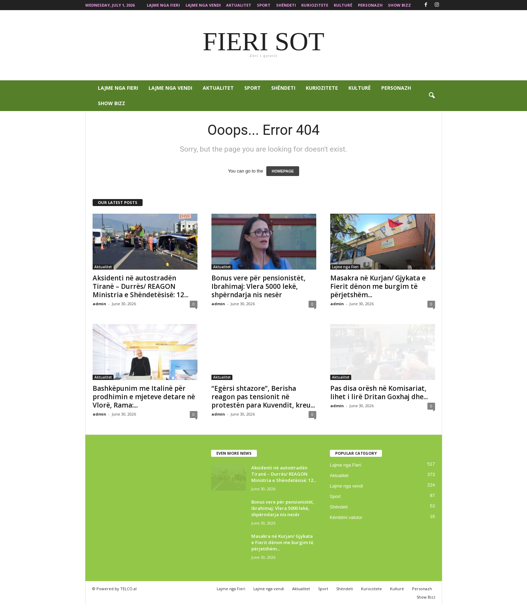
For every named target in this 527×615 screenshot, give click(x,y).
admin (99, 303)
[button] (431, 95)
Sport (263, 5)
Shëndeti (286, 5)
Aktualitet (238, 5)
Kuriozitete (314, 5)
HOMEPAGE (283, 171)
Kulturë (343, 5)
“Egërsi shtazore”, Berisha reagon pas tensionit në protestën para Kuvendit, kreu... (263, 397)
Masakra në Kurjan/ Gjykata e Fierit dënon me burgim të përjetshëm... (378, 286)
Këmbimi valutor (346, 517)
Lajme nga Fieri (163, 5)
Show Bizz (399, 5)
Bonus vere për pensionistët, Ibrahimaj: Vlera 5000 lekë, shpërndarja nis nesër (258, 286)
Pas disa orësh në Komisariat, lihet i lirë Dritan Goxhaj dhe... (379, 392)
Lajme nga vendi (203, 5)
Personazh (370, 5)
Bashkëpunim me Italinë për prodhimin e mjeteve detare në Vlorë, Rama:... (144, 397)
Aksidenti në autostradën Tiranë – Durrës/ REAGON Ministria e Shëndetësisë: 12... (140, 286)
